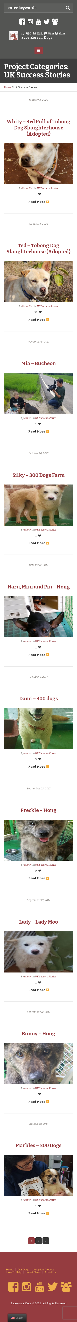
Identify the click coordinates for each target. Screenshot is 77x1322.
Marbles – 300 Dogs (39, 1145)
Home (7, 87)
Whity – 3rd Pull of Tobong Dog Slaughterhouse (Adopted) (38, 128)
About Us (50, 1272)
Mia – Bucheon (38, 363)
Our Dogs (23, 1269)
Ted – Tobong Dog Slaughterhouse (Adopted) (38, 249)
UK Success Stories (47, 188)
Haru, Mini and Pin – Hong (38, 587)
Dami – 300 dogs (38, 698)
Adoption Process (43, 1269)
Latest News (33, 1272)
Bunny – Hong (38, 1034)
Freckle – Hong (38, 810)
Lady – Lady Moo (38, 922)
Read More (38, 202)
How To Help (13, 1272)
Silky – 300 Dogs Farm (39, 475)
